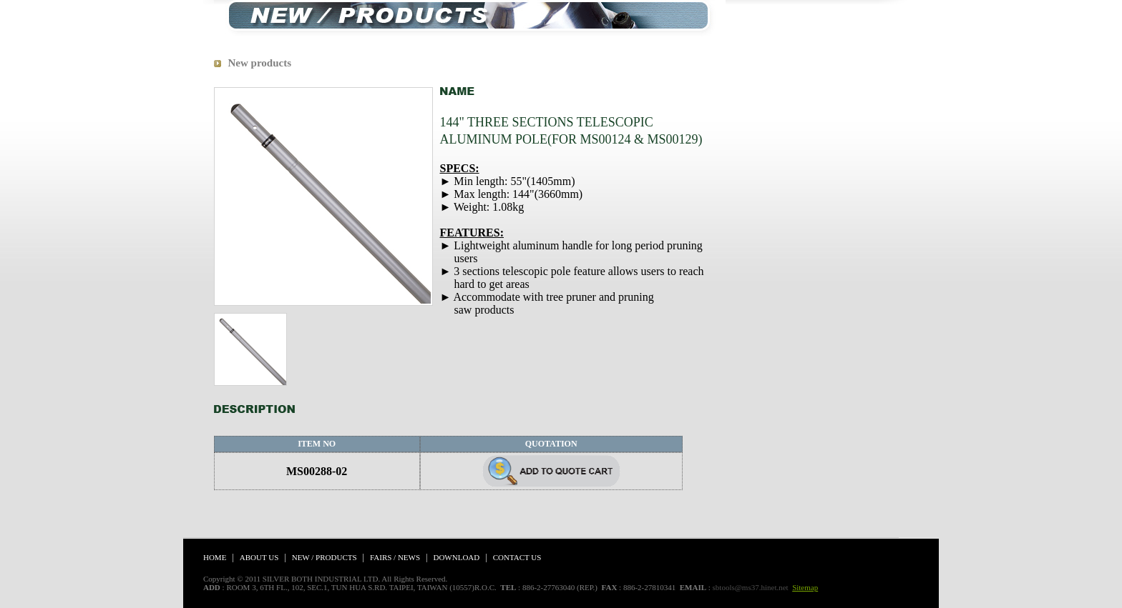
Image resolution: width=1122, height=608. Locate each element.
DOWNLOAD (456, 557)
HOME (214, 557)
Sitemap (805, 587)
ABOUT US (259, 557)
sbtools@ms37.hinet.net (751, 587)
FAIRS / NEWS (395, 557)
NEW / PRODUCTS (324, 557)
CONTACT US (517, 557)
